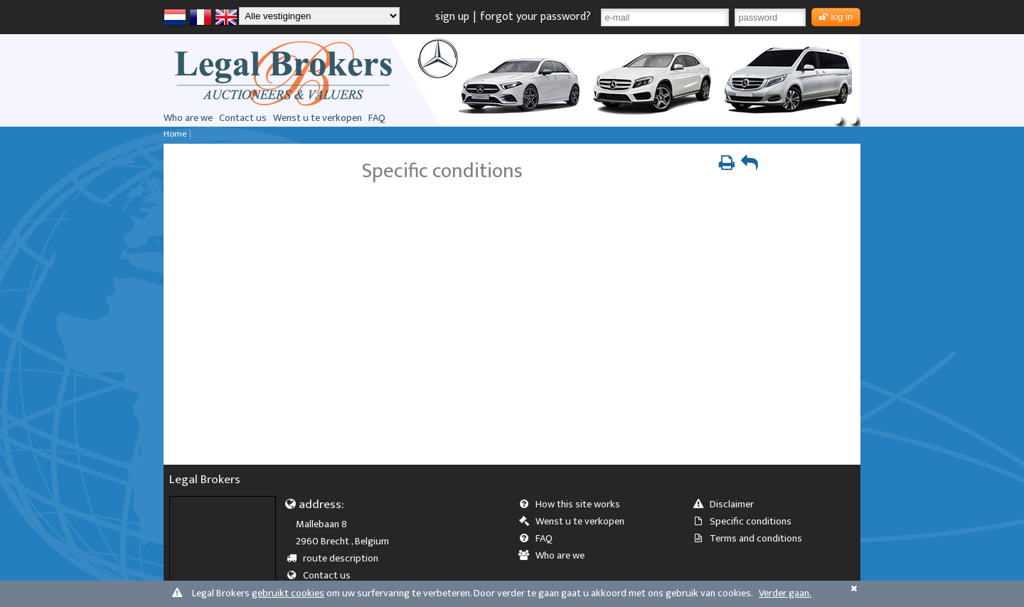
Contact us (243, 118)
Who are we (188, 118)
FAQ (376, 118)
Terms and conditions (752, 538)
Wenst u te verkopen (317, 118)
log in (836, 16)
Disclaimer (728, 504)
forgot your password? (535, 16)
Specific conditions (746, 521)
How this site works (574, 504)
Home (175, 134)
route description (337, 558)
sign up (452, 16)
